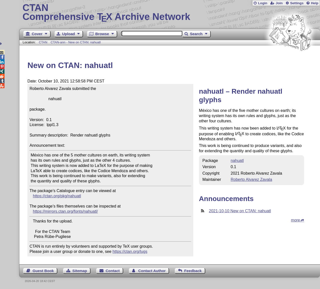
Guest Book (43, 271)
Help (315, 3)
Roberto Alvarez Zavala (251, 179)
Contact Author (152, 271)
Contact (113, 271)
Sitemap (79, 271)
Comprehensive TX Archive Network (169, 12)
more (295, 220)
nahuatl (237, 160)
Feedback (193, 271)
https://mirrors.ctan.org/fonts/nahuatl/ (65, 211)
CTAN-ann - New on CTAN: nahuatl (76, 42)
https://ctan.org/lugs (129, 251)
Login (262, 3)
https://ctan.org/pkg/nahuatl (57, 196)
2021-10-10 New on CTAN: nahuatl (240, 211)
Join (279, 3)
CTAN (43, 42)
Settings (297, 3)
